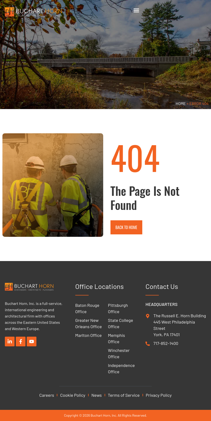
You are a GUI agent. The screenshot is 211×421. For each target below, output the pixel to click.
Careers (46, 395)
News (96, 395)
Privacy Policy (159, 395)
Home (181, 103)
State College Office (120, 323)
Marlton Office (88, 335)
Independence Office (121, 368)
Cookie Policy (72, 395)
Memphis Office (116, 338)
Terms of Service (124, 395)
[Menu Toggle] (136, 10)
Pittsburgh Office (118, 308)
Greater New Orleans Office (88, 323)
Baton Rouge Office (87, 308)
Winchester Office (119, 353)
